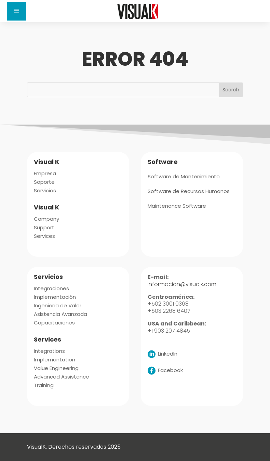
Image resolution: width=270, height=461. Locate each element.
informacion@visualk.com (182, 284)
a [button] (16, 11)
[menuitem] (45, 173)
